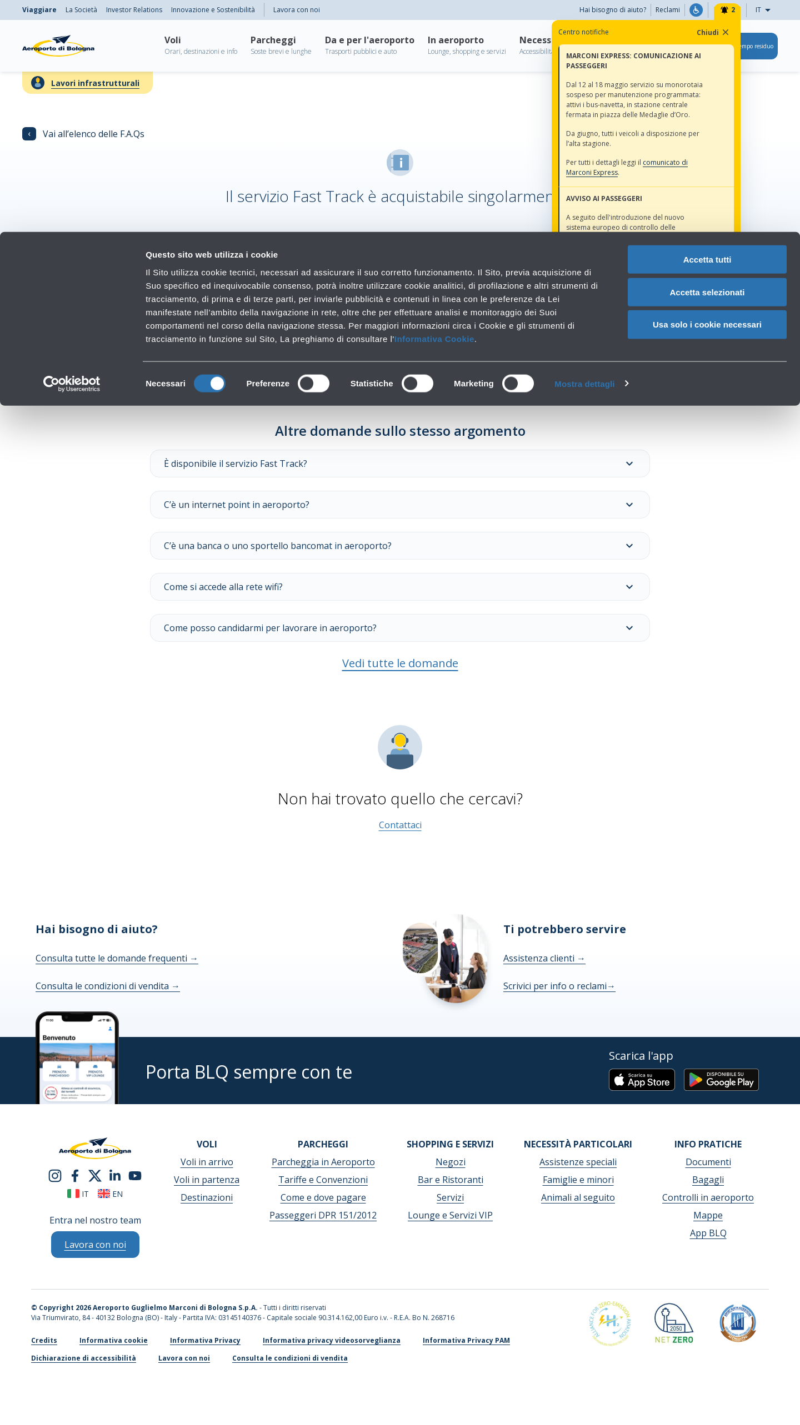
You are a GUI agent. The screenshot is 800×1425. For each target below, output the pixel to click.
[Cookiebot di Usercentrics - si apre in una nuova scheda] (72, 152)
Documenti (708, 1162)
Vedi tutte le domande (400, 663)
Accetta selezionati (706, 60)
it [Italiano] (78, 1194)
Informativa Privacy (205, 1340)
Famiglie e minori (578, 1180)
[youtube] (135, 1175)
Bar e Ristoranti (450, 1180)
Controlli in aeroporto (708, 1197)
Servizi (450, 1197)
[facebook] (75, 1175)
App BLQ (708, 1233)
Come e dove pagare (323, 1197)
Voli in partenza (206, 1180)
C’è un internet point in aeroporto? (400, 504)
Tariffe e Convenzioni (323, 1180)
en (110, 1194)
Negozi (451, 1162)
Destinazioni (207, 1197)
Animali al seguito (578, 1197)
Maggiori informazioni (208, 323)
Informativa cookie (113, 1340)
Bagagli (708, 1180)
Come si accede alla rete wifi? (400, 586)
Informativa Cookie (434, 107)
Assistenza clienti (544, 958)
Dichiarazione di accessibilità (83, 1358)
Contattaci (400, 825)
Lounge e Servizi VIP (450, 1215)
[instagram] (55, 1175)
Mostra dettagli (584, 152)
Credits (44, 1340)
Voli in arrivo (207, 1162)
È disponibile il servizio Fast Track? (400, 463)
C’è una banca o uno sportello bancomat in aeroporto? (400, 545)
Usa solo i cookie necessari (707, 93)
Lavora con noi (184, 1358)
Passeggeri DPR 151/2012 (323, 1215)
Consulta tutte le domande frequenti (117, 958)
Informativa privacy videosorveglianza (332, 1340)
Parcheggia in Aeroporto (323, 1162)
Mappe (708, 1215)
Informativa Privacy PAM (466, 1340)
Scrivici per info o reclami (559, 986)
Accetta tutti (707, 27)
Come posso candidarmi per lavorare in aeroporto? (400, 628)
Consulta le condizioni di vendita (108, 986)
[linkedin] (115, 1175)
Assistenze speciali (578, 1162)
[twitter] (95, 1175)
